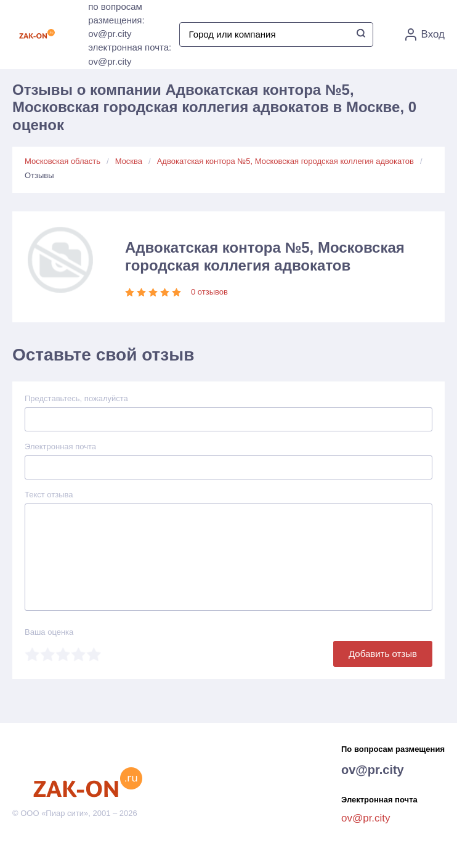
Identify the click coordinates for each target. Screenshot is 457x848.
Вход (425, 34)
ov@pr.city (372, 770)
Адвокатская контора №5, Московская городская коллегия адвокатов (285, 161)
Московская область (62, 161)
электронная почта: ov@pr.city (129, 54)
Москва (128, 161)
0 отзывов (209, 291)
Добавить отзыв (383, 653)
